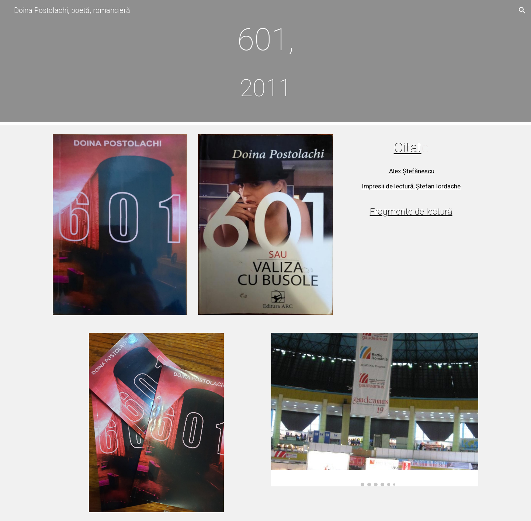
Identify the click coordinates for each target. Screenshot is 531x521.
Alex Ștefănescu (411, 171)
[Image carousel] (374, 410)
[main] (265, 62)
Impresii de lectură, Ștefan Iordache (411, 186)
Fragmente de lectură (411, 211)
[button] (522, 10)
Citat (407, 147)
